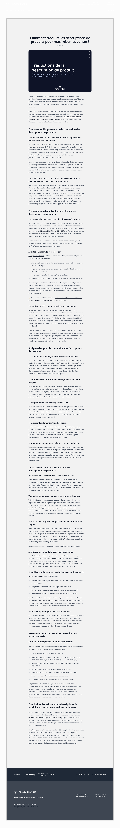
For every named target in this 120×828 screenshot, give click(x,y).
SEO (32, 310)
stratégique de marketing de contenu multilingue (46, 718)
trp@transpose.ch (100, 775)
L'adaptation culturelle (36, 256)
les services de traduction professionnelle (54, 600)
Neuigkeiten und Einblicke (43, 775)
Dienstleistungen (31, 775)
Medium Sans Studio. (30, 807)
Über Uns (51, 775)
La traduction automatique (51, 558)
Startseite (17, 775)
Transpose (36, 730)
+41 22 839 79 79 (83, 775)
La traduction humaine (36, 576)
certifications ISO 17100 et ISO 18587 (51, 231)
